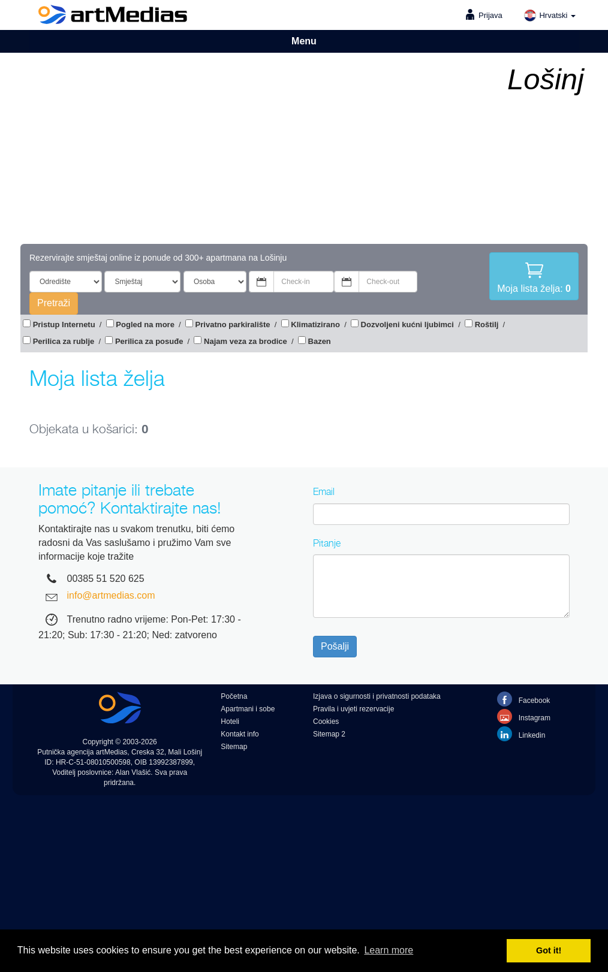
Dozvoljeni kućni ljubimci (407, 324)
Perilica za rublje (64, 341)
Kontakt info (239, 734)
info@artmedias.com (111, 595)
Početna (234, 696)
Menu (304, 41)
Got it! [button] (548, 950)
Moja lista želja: (534, 276)
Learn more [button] (388, 950)
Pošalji (335, 646)
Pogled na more (145, 324)
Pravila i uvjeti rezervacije (353, 709)
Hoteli (230, 721)
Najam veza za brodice (245, 341)
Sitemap (234, 746)
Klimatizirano (315, 324)
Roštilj (487, 324)
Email (324, 491)
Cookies (326, 721)
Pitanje (327, 543)
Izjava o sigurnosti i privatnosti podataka (377, 696)
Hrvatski (549, 15)
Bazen (319, 341)
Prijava (490, 15)
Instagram (523, 716)
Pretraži (53, 303)
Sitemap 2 (329, 734)
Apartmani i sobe (248, 709)
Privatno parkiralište (232, 324)
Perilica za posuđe (149, 341)
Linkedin (521, 733)
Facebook (523, 699)
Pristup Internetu (64, 324)
